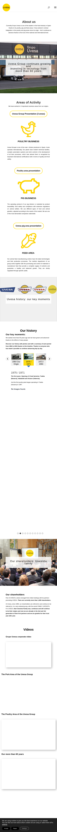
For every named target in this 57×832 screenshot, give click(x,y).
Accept (6, 828)
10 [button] (40, 533)
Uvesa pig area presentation (28, 226)
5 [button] (27, 533)
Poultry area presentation (28, 171)
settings (4, 824)
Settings (24, 828)
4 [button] (25, 533)
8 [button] (35, 533)
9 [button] (37, 533)
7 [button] (32, 533)
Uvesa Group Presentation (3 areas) (28, 114)
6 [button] (30, 533)
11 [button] (42, 533)
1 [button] (18, 533)
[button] (7, 359)
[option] (16, 360)
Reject (15, 828)
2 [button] (20, 533)
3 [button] (22, 533)
